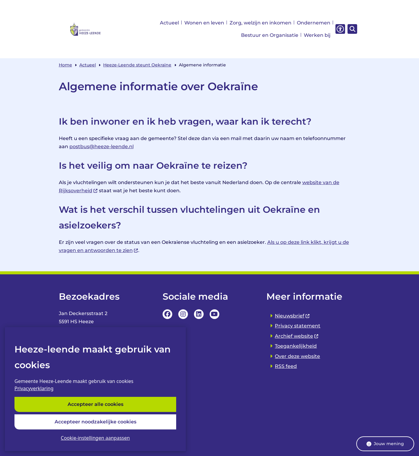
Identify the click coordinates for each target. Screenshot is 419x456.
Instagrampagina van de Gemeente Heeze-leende (183, 314)
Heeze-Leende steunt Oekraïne (137, 65)
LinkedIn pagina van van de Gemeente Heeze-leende (199, 314)
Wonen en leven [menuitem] (204, 23)
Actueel (87, 65)
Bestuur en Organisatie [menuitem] (269, 35)
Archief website (297, 336)
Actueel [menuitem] (169, 23)
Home (65, 65)
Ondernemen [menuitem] (313, 23)
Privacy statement (297, 326)
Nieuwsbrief (292, 316)
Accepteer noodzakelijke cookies (95, 422)
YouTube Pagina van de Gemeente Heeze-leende (214, 314)
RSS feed (286, 366)
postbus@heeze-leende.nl (101, 146)
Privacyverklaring (33, 388)
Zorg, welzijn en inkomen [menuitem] (260, 23)
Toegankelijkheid (296, 346)
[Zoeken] (351, 28)
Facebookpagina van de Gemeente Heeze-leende (167, 314)
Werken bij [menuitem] (317, 35)
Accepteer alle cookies (95, 404)
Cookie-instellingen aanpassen (95, 438)
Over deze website (297, 356)
